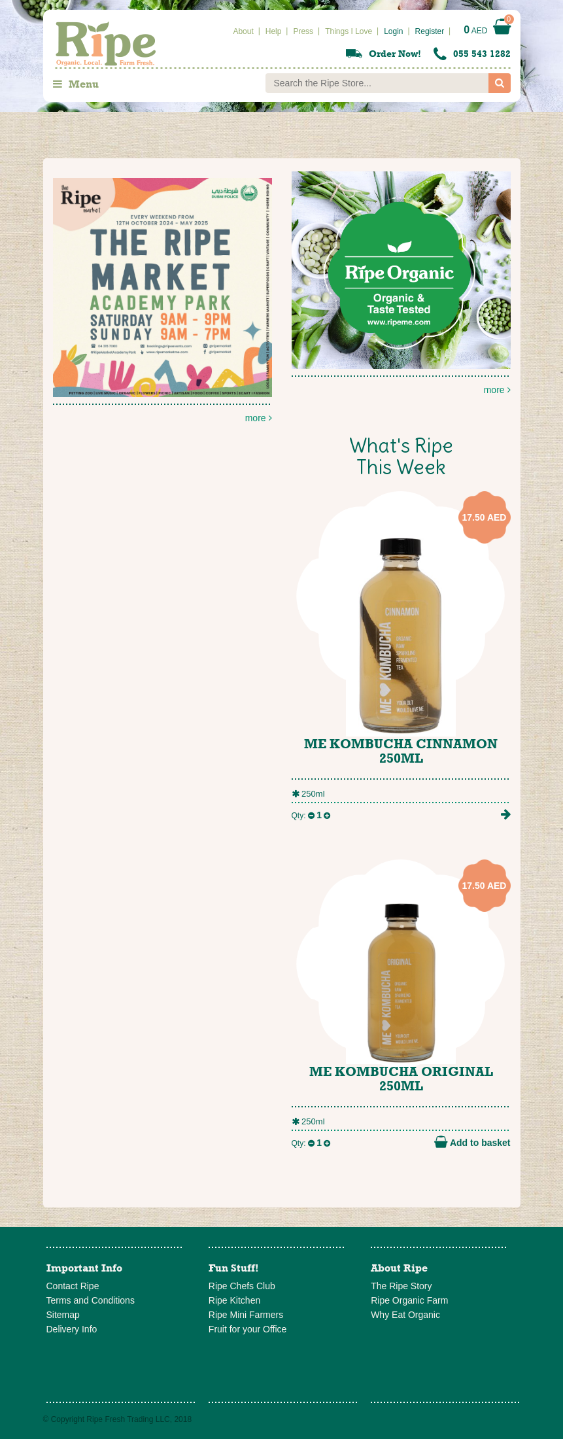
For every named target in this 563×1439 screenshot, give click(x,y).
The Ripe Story (401, 1286)
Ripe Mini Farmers (246, 1314)
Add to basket (472, 1142)
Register (430, 31)
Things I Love (348, 31)
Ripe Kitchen (234, 1300)
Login (393, 31)
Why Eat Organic (405, 1314)
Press (303, 31)
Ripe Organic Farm (409, 1300)
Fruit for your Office (248, 1329)
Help (273, 31)
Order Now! (395, 54)
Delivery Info (71, 1329)
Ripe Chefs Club (242, 1286)
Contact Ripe (72, 1286)
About (243, 31)
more (401, 283)
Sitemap (63, 1314)
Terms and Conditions (90, 1300)
